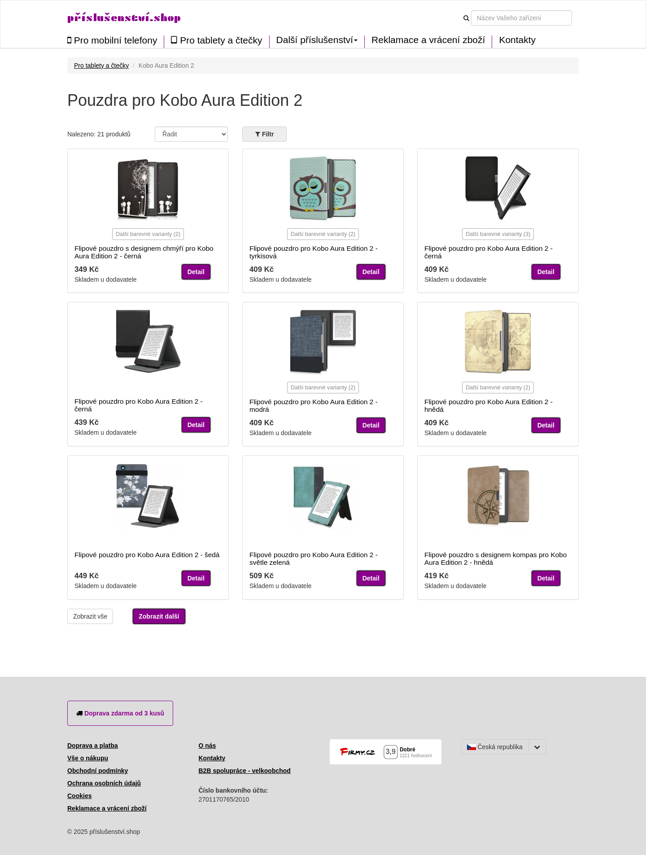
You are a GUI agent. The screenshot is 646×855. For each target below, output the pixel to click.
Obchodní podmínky (97, 770)
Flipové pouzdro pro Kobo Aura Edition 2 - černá (488, 252)
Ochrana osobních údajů (104, 783)
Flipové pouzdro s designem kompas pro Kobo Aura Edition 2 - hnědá (495, 558)
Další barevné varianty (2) (148, 234)
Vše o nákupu (87, 758)
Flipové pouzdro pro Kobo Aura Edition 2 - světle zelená (313, 558)
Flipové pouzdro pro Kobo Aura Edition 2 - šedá (146, 554)
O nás (207, 745)
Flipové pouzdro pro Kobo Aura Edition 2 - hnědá (488, 405)
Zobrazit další (159, 616)
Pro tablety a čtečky (216, 40)
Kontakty (517, 39)
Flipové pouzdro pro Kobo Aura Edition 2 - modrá (313, 405)
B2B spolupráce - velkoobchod (245, 770)
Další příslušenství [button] (317, 39)
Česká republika (495, 746)
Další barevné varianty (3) (498, 234)
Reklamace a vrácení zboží (428, 39)
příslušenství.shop (124, 18)
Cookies (79, 795)
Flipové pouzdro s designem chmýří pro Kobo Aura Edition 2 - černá (144, 252)
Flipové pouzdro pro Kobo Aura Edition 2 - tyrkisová (313, 252)
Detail (196, 271)
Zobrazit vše (90, 616)
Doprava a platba (92, 745)
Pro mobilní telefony (112, 40)
